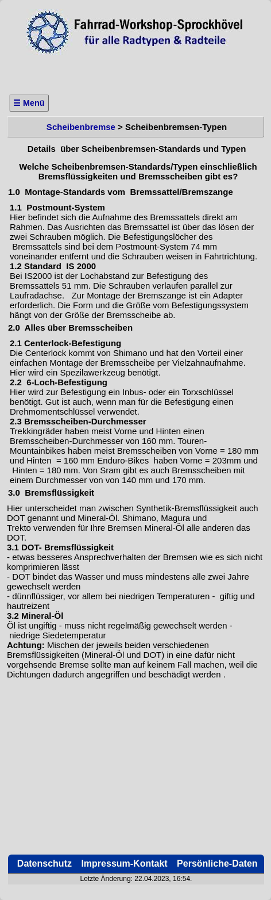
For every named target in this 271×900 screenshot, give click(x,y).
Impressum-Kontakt (123, 863)
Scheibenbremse (79, 127)
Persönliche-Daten (216, 863)
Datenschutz (43, 863)
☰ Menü (29, 103)
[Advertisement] (135, 71)
